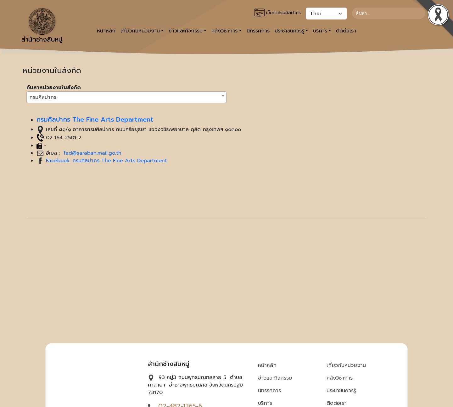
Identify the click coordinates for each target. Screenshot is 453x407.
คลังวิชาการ (340, 378)
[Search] (388, 13)
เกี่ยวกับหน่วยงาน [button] (140, 31)
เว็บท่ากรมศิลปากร (277, 13)
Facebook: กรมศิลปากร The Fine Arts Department (106, 160)
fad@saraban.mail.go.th (91, 153)
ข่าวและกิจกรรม (275, 378)
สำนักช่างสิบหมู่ (41, 26)
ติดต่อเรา (346, 31)
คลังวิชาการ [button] (224, 31)
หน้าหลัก (106, 31)
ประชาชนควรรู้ (341, 390)
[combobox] (126, 97)
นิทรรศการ (258, 31)
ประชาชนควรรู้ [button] (289, 31)
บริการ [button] (320, 31)
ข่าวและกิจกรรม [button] (186, 31)
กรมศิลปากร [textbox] (42, 97)
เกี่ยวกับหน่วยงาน (346, 365)
